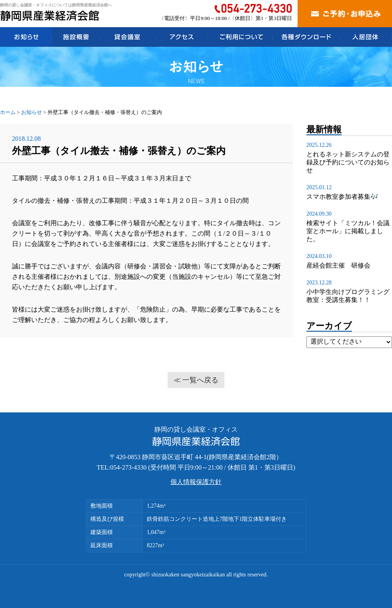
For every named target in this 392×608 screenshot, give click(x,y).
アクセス (182, 37)
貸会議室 (128, 37)
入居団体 (366, 37)
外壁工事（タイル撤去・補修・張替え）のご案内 (119, 151)
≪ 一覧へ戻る (196, 380)
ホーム (8, 112)
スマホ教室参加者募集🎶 (342, 196)
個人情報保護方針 (196, 481)
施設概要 (76, 37)
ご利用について (240, 37)
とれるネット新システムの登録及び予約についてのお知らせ (348, 162)
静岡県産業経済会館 (50, 15)
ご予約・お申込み (345, 13)
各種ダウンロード (306, 37)
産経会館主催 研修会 (338, 265)
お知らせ (26, 37)
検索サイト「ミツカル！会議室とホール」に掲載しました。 (348, 231)
